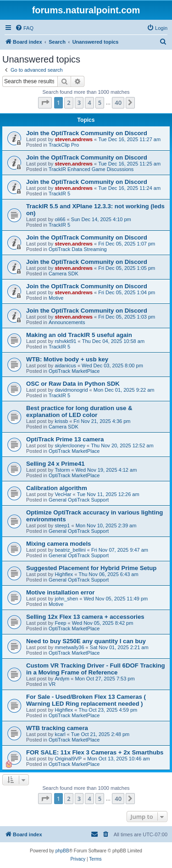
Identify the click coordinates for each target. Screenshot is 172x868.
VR (52, 684)
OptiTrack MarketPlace (74, 371)
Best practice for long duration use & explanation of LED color (79, 411)
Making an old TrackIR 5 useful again (79, 334)
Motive (56, 298)
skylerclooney (70, 445)
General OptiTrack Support (79, 500)
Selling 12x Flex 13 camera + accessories (85, 616)
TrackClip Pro (64, 145)
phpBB (62, 850)
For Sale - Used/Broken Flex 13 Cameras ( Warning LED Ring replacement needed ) (86, 700)
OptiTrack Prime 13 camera (65, 439)
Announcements (67, 322)
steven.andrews (74, 139)
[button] (45, 102)
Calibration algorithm (56, 488)
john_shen (66, 598)
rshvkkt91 (65, 341)
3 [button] (79, 102)
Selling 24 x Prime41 (55, 463)
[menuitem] (24, 28)
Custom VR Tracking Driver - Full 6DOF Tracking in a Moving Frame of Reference (95, 669)
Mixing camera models (58, 543)
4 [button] (89, 102)
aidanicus (65, 365)
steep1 (62, 525)
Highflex (64, 574)
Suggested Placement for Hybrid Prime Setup (91, 568)
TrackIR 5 (59, 193)
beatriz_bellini (70, 550)
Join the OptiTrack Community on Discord (86, 133)
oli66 (60, 219)
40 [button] (118, 102)
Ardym (62, 678)
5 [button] (99, 102)
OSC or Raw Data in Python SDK (73, 383)
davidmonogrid (71, 390)
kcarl (60, 734)
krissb (61, 421)
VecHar (63, 494)
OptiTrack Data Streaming (78, 249)
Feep (60, 623)
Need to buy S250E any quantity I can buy (86, 641)
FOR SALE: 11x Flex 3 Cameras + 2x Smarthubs (94, 752)
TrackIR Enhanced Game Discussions (91, 169)
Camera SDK (63, 273)
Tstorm (62, 470)
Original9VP (68, 758)
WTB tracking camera (57, 728)
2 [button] (68, 102)
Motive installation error (60, 592)
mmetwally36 (69, 647)
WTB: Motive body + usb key (67, 359)
